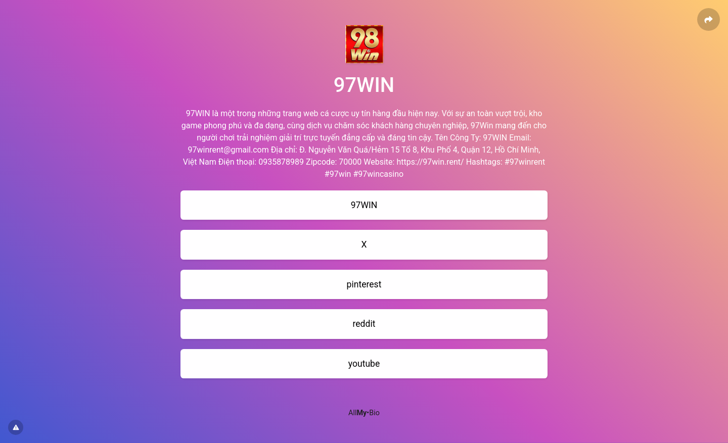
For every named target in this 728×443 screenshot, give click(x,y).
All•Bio (364, 413)
